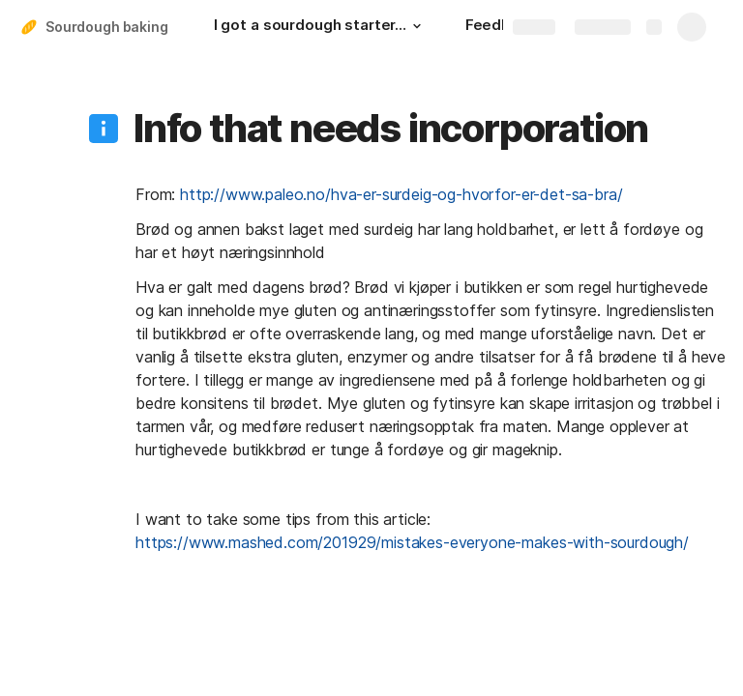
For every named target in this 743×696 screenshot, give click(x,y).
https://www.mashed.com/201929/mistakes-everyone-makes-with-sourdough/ (412, 542)
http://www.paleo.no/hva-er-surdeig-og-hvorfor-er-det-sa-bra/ (401, 194)
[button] (417, 26)
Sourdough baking (106, 26)
